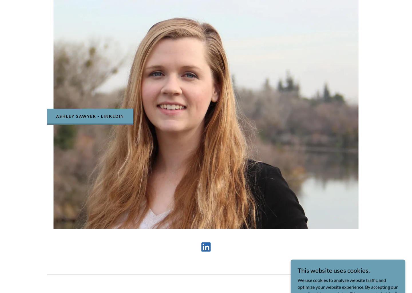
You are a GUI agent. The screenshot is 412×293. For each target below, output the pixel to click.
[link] (206, 248)
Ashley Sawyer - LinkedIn (90, 116)
